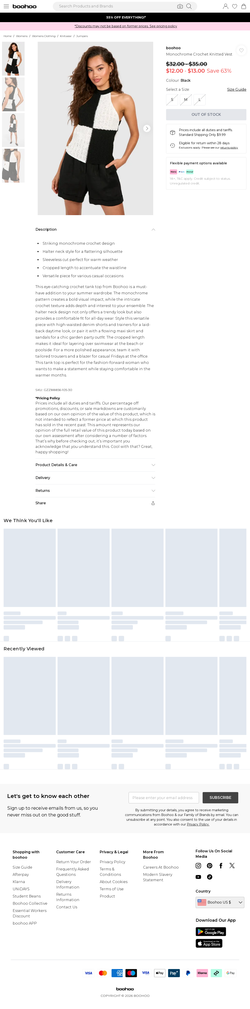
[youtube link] (198, 877)
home (8, 36)
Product (107, 896)
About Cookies (113, 882)
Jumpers (82, 36)
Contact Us (66, 907)
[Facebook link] (221, 865)
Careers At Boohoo (161, 867)
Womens (22, 36)
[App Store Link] (211, 937)
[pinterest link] (209, 865)
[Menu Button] (6, 6)
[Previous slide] (49, 17)
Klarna (19, 882)
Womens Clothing (44, 36)
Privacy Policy (112, 862)
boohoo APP (25, 923)
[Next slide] (201, 17)
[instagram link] (198, 865)
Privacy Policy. (198, 824)
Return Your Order (73, 862)
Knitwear (66, 36)
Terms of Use (112, 889)
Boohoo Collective (30, 903)
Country (203, 891)
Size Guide (236, 89)
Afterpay (21, 874)
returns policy (229, 147)
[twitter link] (232, 865)
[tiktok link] (209, 877)
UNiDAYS (21, 889)
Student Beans (27, 896)
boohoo (173, 48)
